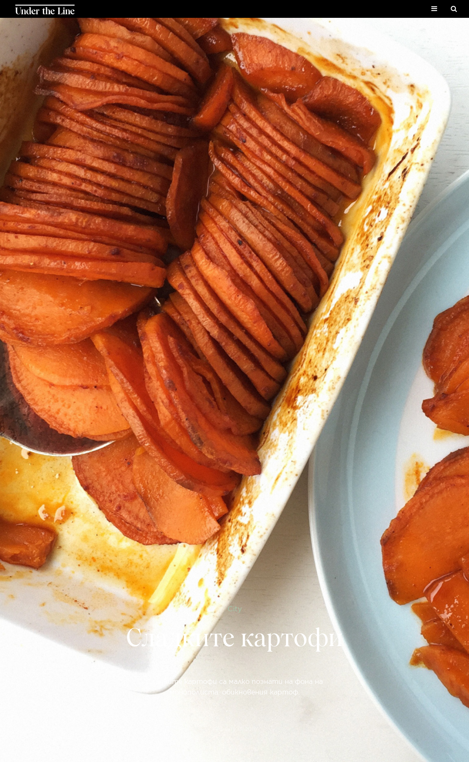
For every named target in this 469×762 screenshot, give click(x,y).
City (235, 608)
